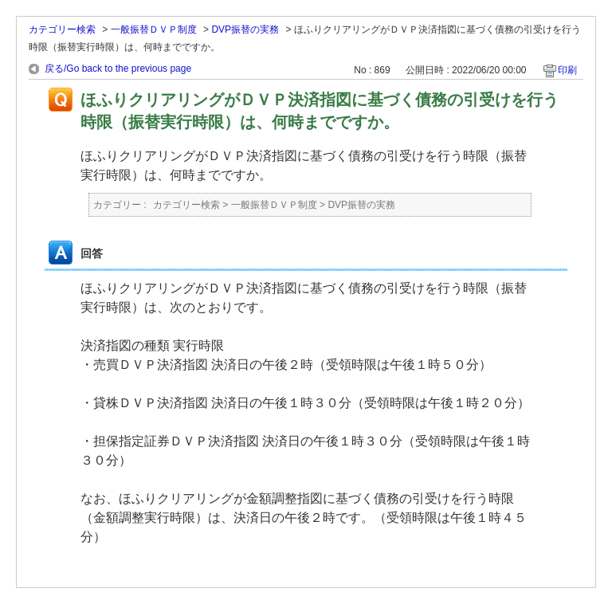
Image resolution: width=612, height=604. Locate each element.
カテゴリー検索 (62, 29)
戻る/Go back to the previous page (118, 68)
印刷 (567, 70)
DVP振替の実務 (245, 29)
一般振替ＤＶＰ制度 (154, 29)
